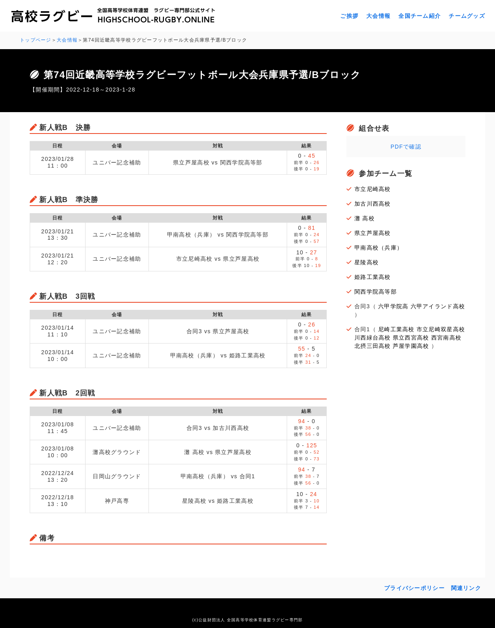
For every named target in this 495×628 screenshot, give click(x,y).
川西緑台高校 (372, 337)
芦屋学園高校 (411, 346)
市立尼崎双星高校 (441, 329)
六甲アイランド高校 (438, 306)
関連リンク (466, 588)
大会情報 (378, 16)
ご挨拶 (349, 16)
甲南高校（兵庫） (378, 247)
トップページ (35, 40)
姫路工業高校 (372, 277)
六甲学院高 (393, 306)
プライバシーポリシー (414, 588)
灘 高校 (364, 218)
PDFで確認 (405, 146)
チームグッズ (467, 16)
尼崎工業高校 (396, 329)
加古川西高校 (372, 203)
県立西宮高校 (411, 337)
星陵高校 (366, 262)
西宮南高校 (446, 337)
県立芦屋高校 (372, 233)
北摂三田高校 (372, 346)
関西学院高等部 (375, 291)
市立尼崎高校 (372, 189)
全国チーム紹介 (419, 16)
